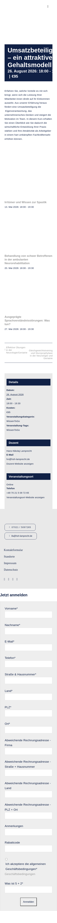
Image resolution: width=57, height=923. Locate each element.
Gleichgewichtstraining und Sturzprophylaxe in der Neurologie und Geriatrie (41, 354)
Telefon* (10, 657)
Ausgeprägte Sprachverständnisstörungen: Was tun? (27, 320)
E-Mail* (9, 641)
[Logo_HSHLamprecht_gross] (16, 4)
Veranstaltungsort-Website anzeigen (26, 497)
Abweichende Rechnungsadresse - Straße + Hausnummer (28, 764)
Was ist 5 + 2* (14, 883)
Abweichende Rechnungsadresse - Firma (28, 743)
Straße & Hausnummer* (20, 674)
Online (10, 484)
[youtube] (8, 579)
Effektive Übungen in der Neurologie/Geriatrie (16, 350)
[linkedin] (17, 579)
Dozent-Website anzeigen (20, 463)
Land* (8, 690)
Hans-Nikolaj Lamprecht (19, 451)
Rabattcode (12, 842)
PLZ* (8, 707)
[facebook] (4, 579)
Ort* (7, 723)
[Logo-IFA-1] (39, 548)
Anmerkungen (14, 826)
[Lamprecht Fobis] (39, 558)
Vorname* (11, 608)
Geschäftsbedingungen (20, 874)
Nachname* (12, 625)
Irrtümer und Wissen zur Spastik (26, 202)
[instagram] (13, 579)
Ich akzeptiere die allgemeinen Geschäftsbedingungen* (25, 866)
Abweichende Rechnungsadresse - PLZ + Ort (28, 807)
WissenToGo (13, 421)
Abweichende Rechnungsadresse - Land (28, 786)
